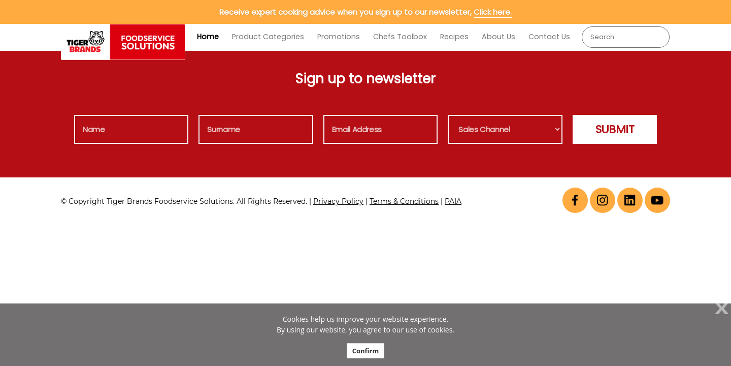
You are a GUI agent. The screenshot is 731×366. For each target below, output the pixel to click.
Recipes (454, 37)
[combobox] (626, 37)
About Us (498, 37)
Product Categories (268, 37)
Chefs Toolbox (400, 37)
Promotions (338, 37)
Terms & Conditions (404, 201)
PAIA (453, 201)
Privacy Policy (338, 201)
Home (208, 37)
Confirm (365, 350)
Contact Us (549, 37)
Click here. (493, 12)
